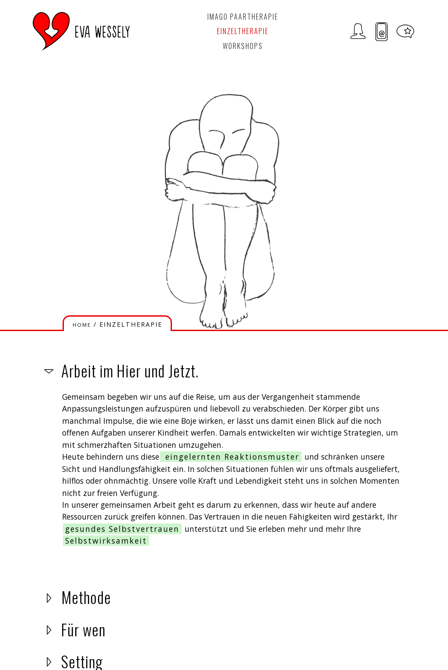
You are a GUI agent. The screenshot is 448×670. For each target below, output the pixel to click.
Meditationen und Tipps (405, 32)
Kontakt (382, 32)
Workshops (243, 46)
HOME (82, 324)
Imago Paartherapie (242, 16)
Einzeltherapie (243, 31)
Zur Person (358, 32)
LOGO (81, 31)
